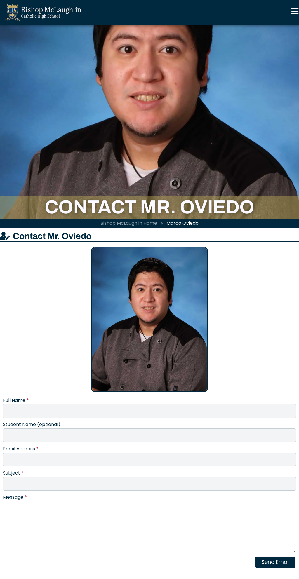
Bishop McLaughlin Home (128, 223)
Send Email (275, 562)
